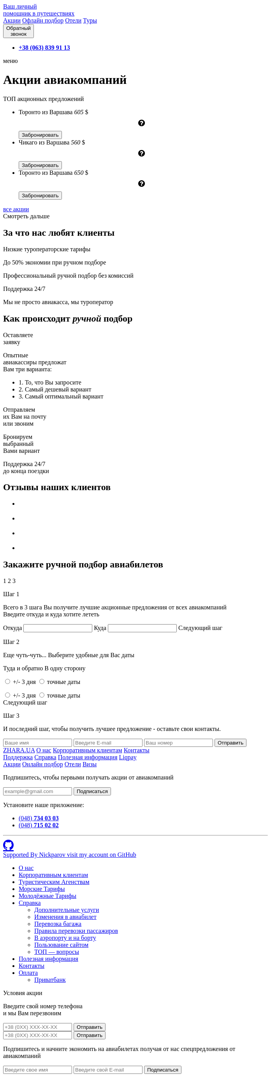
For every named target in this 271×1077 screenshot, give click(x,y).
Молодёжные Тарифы (47, 896)
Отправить (89, 1027)
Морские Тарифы (42, 889)
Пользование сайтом (61, 944)
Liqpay (128, 757)
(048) (39, 818)
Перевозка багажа (57, 923)
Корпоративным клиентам (87, 750)
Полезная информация (88, 757)
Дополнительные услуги (66, 909)
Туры (90, 20)
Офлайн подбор (42, 20)
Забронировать (40, 135)
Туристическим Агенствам (54, 882)
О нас (43, 750)
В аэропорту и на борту (65, 937)
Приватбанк (50, 979)
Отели (73, 20)
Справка (45, 757)
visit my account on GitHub (101, 854)
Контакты (137, 750)
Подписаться (92, 791)
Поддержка (18, 757)
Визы (90, 764)
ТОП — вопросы (56, 951)
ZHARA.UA (19, 750)
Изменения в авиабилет (65, 916)
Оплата (28, 972)
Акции (12, 20)
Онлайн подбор (42, 764)
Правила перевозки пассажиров (76, 930)
